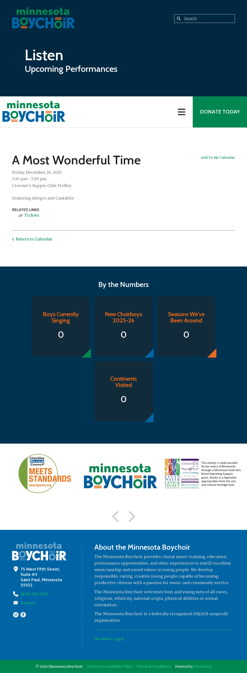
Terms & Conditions (154, 666)
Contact (28, 603)
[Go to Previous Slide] (115, 516)
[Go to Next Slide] (131, 516)
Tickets (31, 215)
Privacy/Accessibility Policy (109, 666)
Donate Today (220, 112)
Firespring (203, 666)
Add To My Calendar (218, 157)
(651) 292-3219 (34, 594)
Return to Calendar (34, 239)
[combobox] (204, 18)
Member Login (109, 638)
